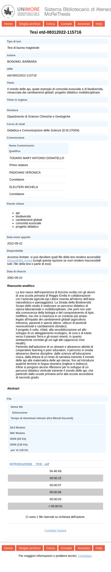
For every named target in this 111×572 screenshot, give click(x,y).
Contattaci (84, 556)
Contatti (66, 24)
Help (99, 24)
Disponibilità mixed (19, 260)
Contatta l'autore (55, 530)
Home (8, 24)
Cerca (50, 24)
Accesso (84, 24)
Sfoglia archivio (29, 24)
